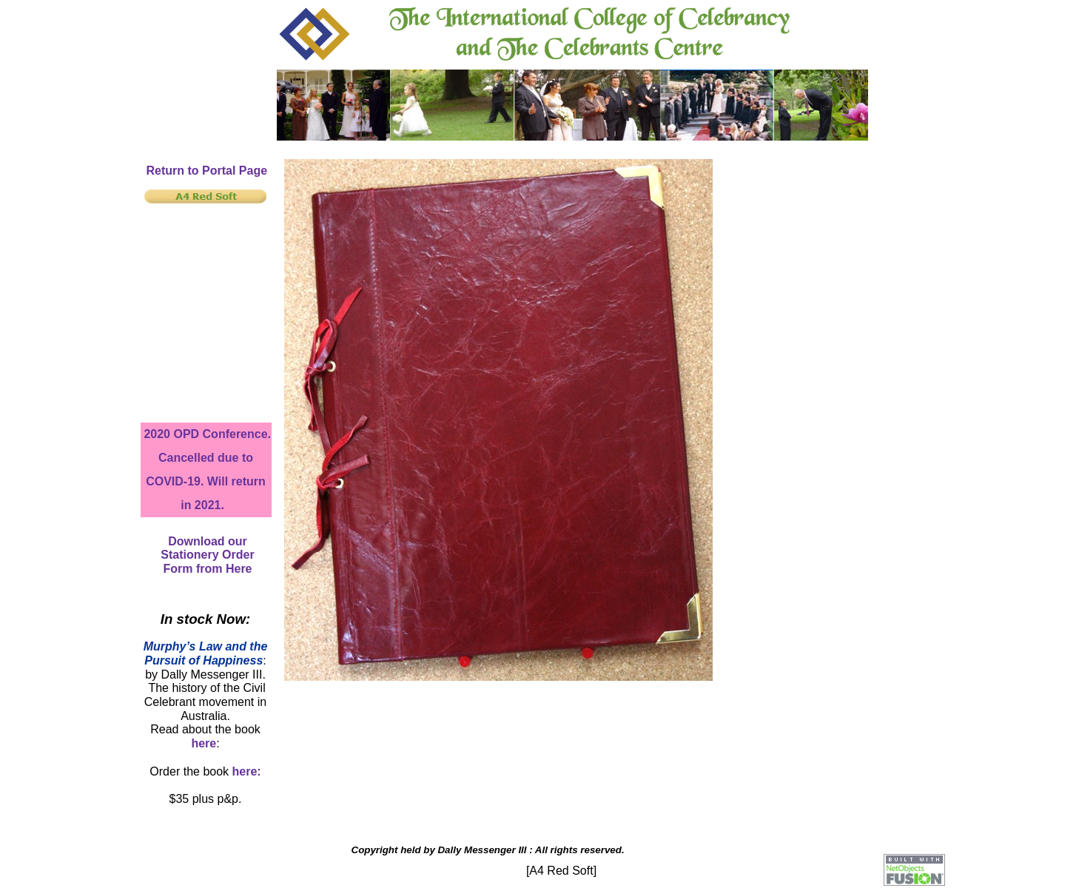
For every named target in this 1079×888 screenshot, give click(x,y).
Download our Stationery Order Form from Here (207, 555)
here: (246, 771)
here (203, 743)
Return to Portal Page (207, 170)
